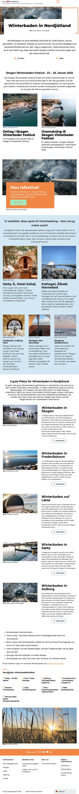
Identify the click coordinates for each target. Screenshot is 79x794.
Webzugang (66, 765)
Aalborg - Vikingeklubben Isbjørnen (48, 677)
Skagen (6, 766)
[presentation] (20, 411)
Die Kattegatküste (9, 761)
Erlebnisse (16, 3)
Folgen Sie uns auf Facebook (28, 767)
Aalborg (6, 773)
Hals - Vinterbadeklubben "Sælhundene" (50, 687)
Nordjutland (6, 3)
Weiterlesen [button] (58, 438)
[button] (49, 1)
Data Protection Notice (34, 790)
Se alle (5, 777)
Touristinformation (49, 760)
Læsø (5, 769)
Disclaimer (65, 762)
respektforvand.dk (55, 661)
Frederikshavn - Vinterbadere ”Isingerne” (68, 677)
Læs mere (19, 200)
